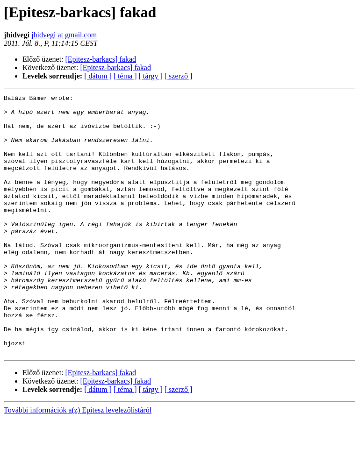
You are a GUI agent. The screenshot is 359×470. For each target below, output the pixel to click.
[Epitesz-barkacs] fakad (100, 59)
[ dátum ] (98, 76)
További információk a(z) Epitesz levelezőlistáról (77, 462)
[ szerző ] (179, 76)
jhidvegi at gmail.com (64, 35)
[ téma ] (125, 76)
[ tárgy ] (151, 76)
